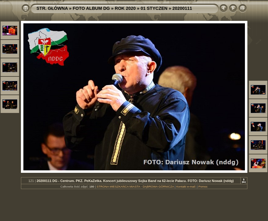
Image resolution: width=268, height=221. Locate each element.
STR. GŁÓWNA (52, 8)
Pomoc (203, 186)
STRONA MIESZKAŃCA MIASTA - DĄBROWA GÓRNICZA (135, 186)
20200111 (182, 8)
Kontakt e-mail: (186, 186)
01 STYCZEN (154, 8)
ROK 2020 (125, 8)
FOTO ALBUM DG (91, 8)
